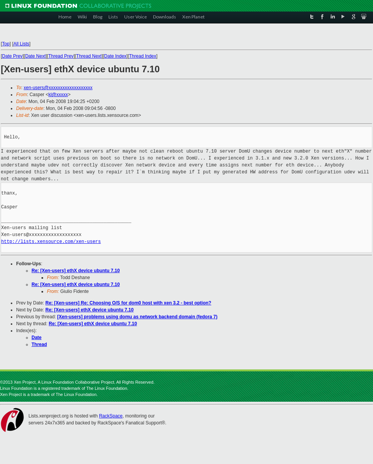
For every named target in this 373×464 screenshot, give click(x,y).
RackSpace (110, 416)
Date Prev (12, 56)
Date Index (115, 56)
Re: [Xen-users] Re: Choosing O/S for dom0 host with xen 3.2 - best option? (128, 303)
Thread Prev (60, 56)
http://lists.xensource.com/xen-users (51, 241)
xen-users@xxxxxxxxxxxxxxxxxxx (58, 87)
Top (5, 44)
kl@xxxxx (58, 94)
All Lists (21, 44)
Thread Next (89, 56)
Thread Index (143, 56)
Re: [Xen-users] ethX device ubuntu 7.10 (76, 270)
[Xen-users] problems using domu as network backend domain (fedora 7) (137, 316)
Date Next (35, 56)
